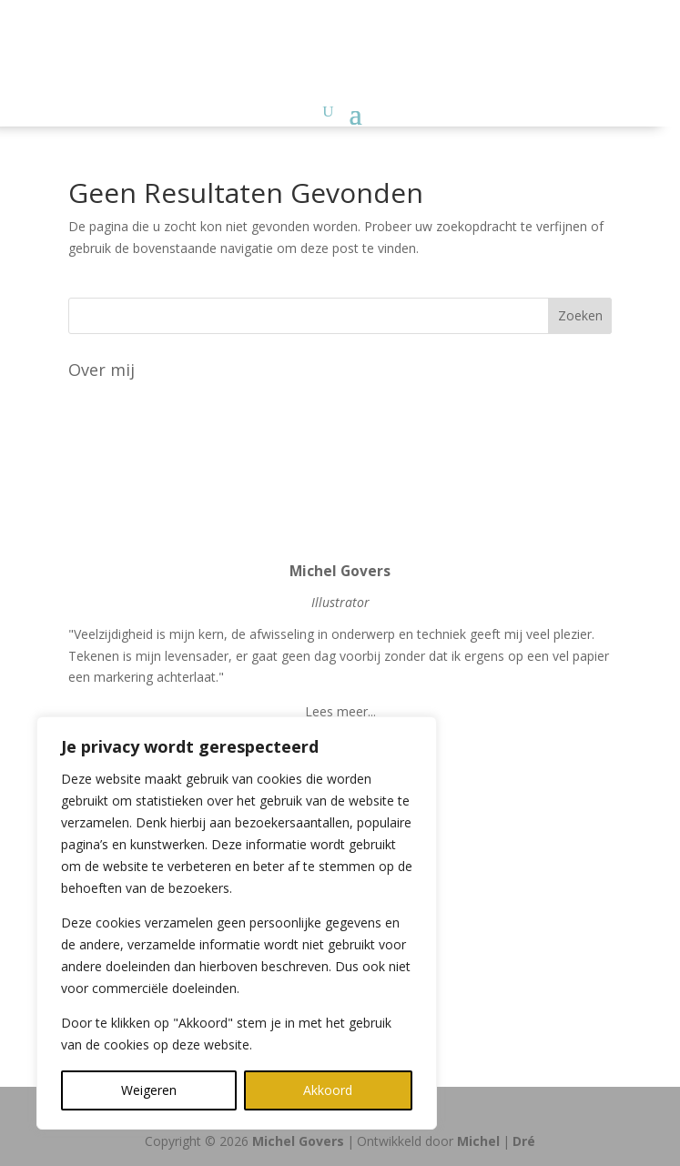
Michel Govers (298, 1141)
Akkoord (327, 1090)
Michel (478, 1141)
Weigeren (149, 1090)
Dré (524, 1141)
